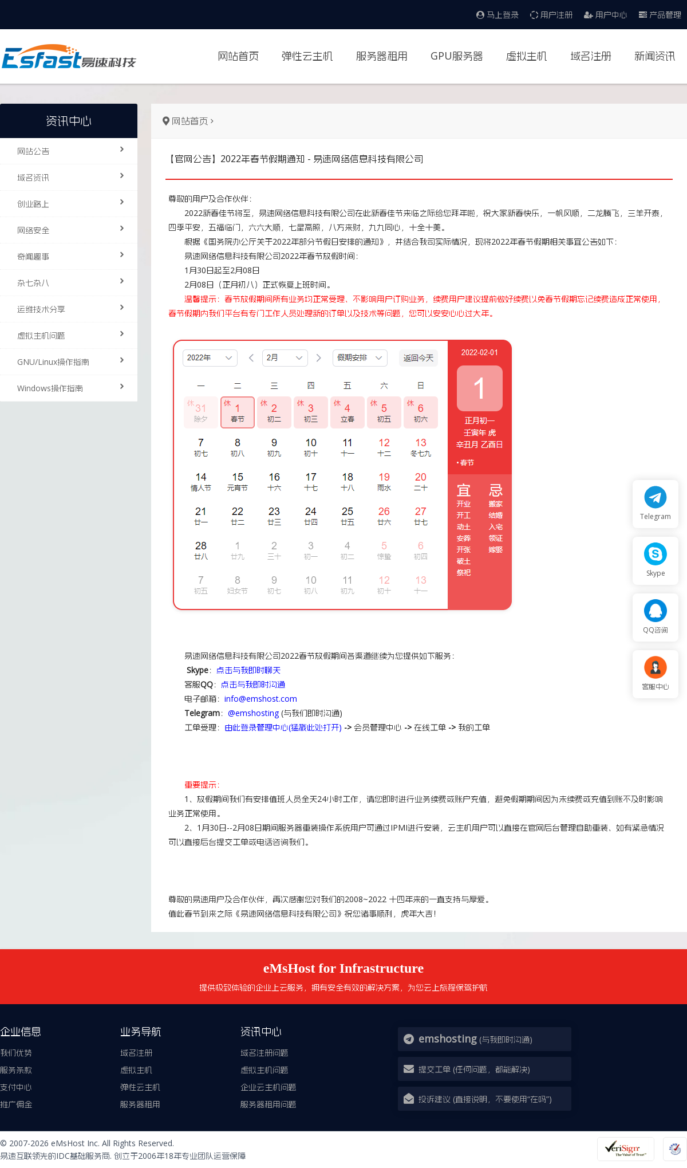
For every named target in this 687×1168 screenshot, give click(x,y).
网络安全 (74, 229)
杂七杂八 (74, 282)
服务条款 (16, 1069)
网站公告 (74, 150)
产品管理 (660, 14)
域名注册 (590, 55)
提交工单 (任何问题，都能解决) (474, 1069)
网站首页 (238, 55)
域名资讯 (74, 176)
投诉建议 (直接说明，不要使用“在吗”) (485, 1099)
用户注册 (551, 14)
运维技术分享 (74, 308)
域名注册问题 (264, 1052)
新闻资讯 (655, 55)
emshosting (447, 1038)
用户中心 (605, 14)
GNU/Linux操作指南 (74, 361)
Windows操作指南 (74, 387)
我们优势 (16, 1052)
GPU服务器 (457, 55)
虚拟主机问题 (74, 334)
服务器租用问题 (268, 1104)
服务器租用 (382, 55)
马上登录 (497, 14)
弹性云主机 (307, 55)
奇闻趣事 (74, 255)
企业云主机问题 (268, 1087)
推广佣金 (16, 1104)
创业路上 (74, 202)
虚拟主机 (526, 55)
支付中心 (16, 1087)
